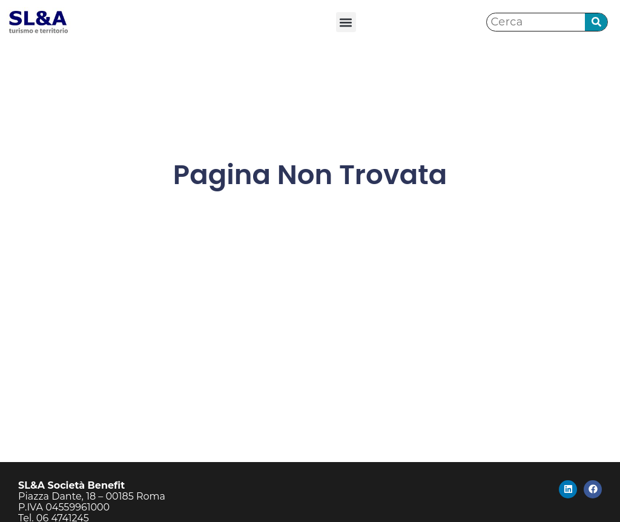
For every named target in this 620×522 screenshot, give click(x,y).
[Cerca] (596, 22)
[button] (346, 22)
